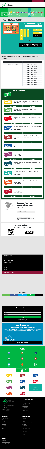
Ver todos (15, 92)
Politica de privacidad (6, 442)
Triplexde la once (35, 377)
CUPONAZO (17, 14)
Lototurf (22, 366)
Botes (36, 366)
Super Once (22, 377)
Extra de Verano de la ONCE (32, 14)
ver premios (32, 106)
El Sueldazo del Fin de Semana (20, 14)
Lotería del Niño (7, 258)
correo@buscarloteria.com (7, 412)
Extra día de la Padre (26, 428)
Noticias (5, 267)
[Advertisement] (22, 245)
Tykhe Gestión (25, 407)
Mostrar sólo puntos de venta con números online (24, 208)
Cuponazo (35, 383)
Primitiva (9, 360)
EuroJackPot (24, 418)
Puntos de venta (25, 410)
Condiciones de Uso (5, 443)
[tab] (5, 10)
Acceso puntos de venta (9, 272)
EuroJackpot (10, 14)
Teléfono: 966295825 (6, 409)
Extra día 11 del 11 (25, 431)
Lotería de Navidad (8, 255)
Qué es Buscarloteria (26, 403)
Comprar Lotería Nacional (9, 260)
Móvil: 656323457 (5, 410)
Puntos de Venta (7, 262)
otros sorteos (13, 106)
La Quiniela (35, 360)
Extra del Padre (23, 14)
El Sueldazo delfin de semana (22, 383)
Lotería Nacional (5, 418)
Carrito (5, 269)
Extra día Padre (22, 389)
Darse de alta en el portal (22, 342)
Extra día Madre (9, 389)
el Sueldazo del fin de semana (27, 422)
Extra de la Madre (26, 14)
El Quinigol (9, 366)
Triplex (36, 14)
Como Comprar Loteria (26, 401)
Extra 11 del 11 (35, 389)
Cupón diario (9, 383)
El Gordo (22, 360)
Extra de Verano (9, 395)
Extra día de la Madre (26, 427)
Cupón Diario (14, 14)
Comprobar (37, 35)
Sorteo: (23, 25)
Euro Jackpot (9, 377)
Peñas (5, 264)
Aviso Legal (4, 440)
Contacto (24, 409)
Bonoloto (3, 419)
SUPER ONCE (39, 14)
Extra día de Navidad (22, 395)
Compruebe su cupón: (30, 27)
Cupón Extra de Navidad (42, 14)
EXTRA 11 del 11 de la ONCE (29, 14)
